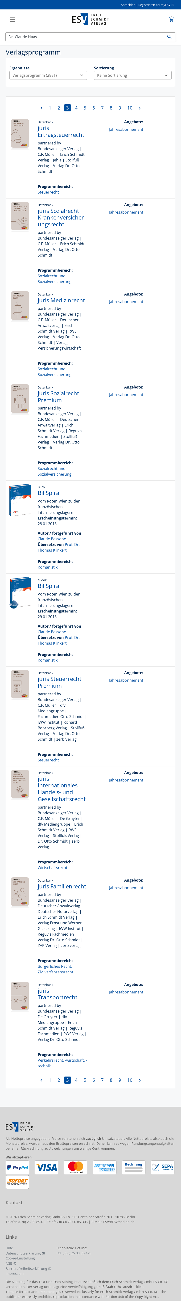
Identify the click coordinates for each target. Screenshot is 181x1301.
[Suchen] (84, 36)
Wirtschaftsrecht (52, 867)
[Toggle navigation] (12, 19)
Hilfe (9, 1248)
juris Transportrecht (58, 994)
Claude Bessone (52, 538)
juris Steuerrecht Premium (60, 682)
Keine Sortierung (134, 75)
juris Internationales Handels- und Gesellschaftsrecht (62, 789)
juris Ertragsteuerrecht (61, 131)
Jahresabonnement (126, 129)
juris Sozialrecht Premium (58, 396)
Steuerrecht (48, 192)
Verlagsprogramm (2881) (49, 75)
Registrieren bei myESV (154, 5)
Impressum (15, 1273)
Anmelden (128, 5)
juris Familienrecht (62, 886)
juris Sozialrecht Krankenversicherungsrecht (61, 217)
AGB (9, 1263)
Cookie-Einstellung (20, 1258)
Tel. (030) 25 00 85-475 (73, 1253)
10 (129, 108)
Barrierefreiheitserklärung (26, 1268)
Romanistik (48, 567)
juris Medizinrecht (61, 300)
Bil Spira (48, 493)
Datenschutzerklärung (23, 1253)
